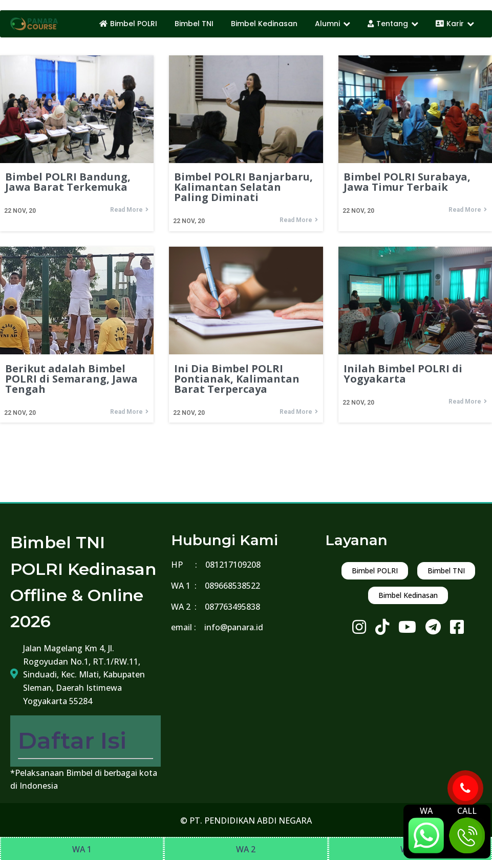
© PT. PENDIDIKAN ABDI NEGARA (246, 820)
